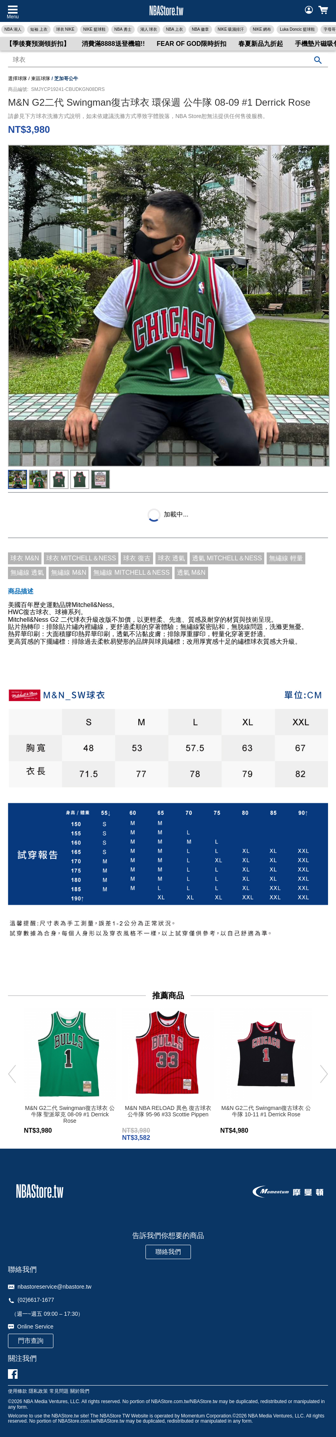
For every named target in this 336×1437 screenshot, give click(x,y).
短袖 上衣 (38, 29)
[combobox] (168, 60)
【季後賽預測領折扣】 (38, 43)
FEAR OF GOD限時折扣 (191, 43)
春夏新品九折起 (260, 43)
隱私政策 (38, 1391)
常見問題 (59, 1391)
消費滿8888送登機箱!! (113, 43)
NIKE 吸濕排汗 (231, 29)
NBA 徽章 (200, 29)
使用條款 (17, 1391)
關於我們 (79, 1391)
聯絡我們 (168, 1251)
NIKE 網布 (262, 29)
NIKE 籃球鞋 (94, 29)
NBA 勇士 (123, 29)
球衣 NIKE (65, 29)
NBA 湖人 (13, 29)
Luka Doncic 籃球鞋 (297, 29)
